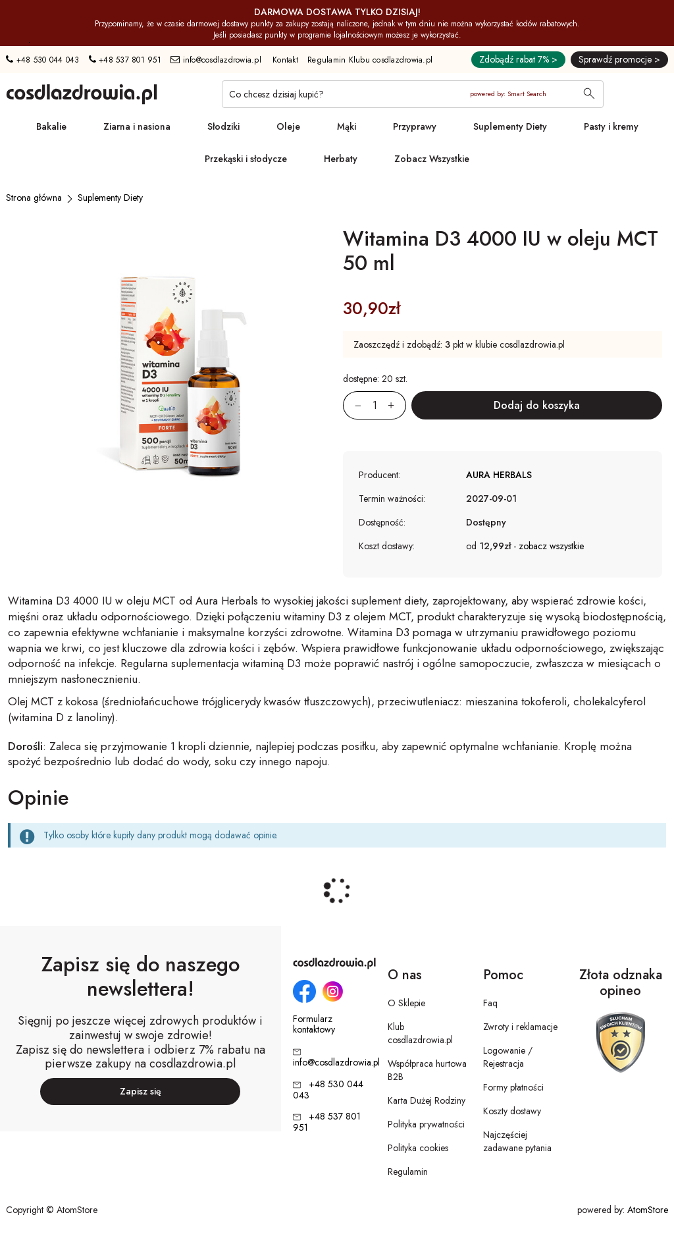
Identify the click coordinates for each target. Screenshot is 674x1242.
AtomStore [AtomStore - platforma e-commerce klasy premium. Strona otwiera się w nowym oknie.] (647, 1209)
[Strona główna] (34, 197)
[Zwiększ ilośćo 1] (397, 405)
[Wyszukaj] (589, 95)
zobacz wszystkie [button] (551, 546)
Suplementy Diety (510, 126)
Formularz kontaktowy (314, 1024)
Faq (490, 1003)
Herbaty (340, 158)
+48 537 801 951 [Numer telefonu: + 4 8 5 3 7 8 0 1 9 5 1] (125, 60)
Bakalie (51, 126)
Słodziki (223, 126)
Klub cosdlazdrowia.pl (420, 1033)
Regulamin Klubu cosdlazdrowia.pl (369, 60)
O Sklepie (406, 1003)
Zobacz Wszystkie (431, 158)
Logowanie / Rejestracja (507, 1057)
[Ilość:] (374, 405)
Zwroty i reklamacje (520, 1026)
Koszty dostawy (512, 1111)
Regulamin (408, 1171)
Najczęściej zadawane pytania (517, 1141)
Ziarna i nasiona (136, 126)
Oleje (288, 126)
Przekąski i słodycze (246, 158)
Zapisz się (140, 1091)
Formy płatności (513, 1087)
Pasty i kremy (611, 126)
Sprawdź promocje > (619, 59)
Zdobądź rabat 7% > (518, 59)
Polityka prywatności (426, 1124)
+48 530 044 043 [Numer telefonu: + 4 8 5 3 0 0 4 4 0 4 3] (42, 60)
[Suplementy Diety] (110, 197)
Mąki (346, 126)
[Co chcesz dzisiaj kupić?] (413, 94)
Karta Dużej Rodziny (426, 1100)
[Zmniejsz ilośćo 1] (352, 405)
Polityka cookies (418, 1147)
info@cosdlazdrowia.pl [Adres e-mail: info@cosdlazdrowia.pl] (215, 60)
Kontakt (285, 60)
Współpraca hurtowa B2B (427, 1070)
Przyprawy (414, 126)
